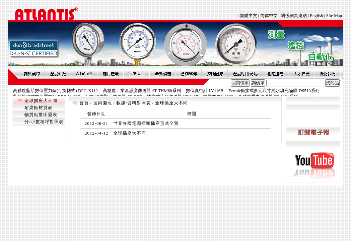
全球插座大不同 (40, 100)
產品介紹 (58, 73)
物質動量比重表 (40, 114)
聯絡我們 (327, 73)
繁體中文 (249, 15)
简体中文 (269, 15)
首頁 (84, 102)
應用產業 (110, 73)
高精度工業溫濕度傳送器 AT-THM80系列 (142, 90)
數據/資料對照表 (133, 102)
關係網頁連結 (294, 15)
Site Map (334, 15)
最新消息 (162, 73)
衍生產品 (136, 73)
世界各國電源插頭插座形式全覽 (146, 123)
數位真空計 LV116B (204, 90)
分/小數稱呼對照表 (44, 121)
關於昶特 (32, 73)
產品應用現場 (245, 73)
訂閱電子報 (313, 132)
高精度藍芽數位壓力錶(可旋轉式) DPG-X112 (55, 90)
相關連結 (275, 73)
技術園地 (214, 73)
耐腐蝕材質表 (38, 107)
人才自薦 (301, 73)
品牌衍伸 (84, 73)
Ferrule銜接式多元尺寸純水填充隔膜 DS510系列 (274, 90)
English (316, 15)
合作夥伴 (188, 73)
